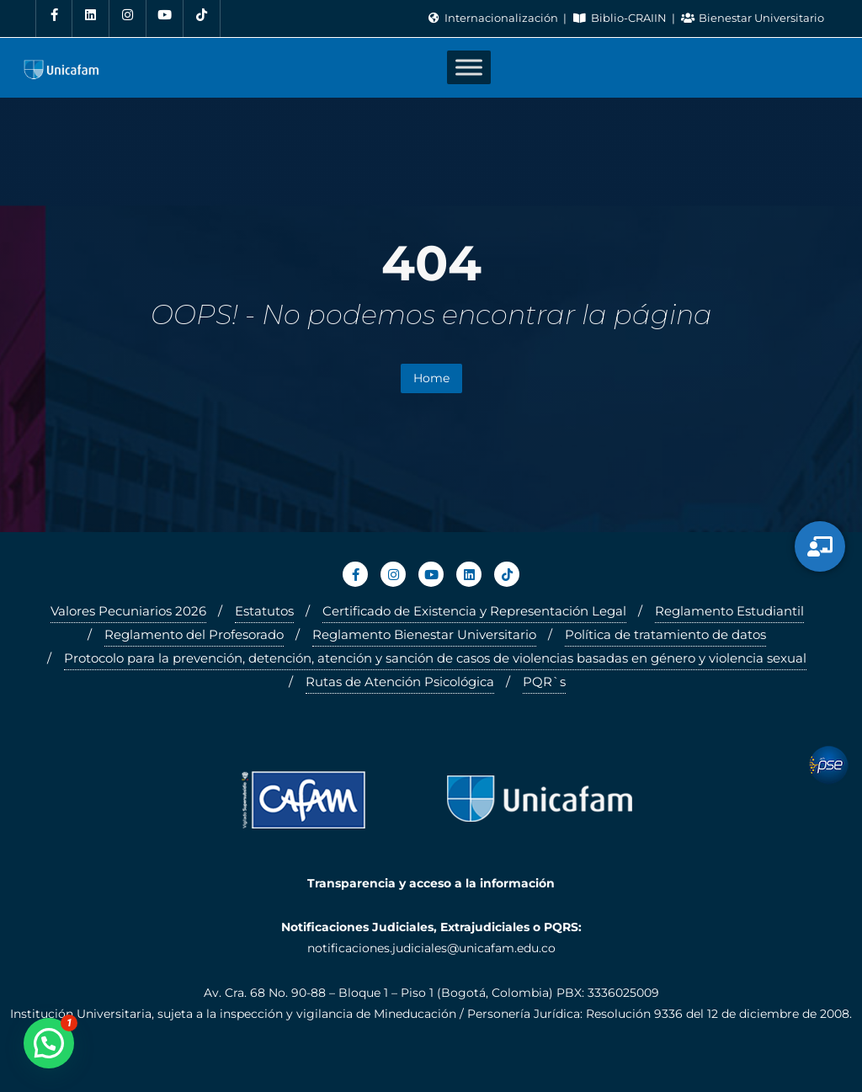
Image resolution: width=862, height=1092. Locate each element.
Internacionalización (494, 17)
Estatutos (264, 611)
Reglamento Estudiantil (729, 611)
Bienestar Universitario (752, 17)
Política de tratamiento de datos (665, 634)
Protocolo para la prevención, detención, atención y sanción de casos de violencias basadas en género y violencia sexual (435, 658)
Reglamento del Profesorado (194, 634)
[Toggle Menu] (468, 68)
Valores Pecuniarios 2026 (128, 611)
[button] (49, 1043)
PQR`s (544, 682)
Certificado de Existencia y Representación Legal (474, 611)
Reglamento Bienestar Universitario (424, 634)
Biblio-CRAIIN (620, 17)
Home (431, 378)
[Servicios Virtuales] (820, 546)
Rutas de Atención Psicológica (400, 682)
